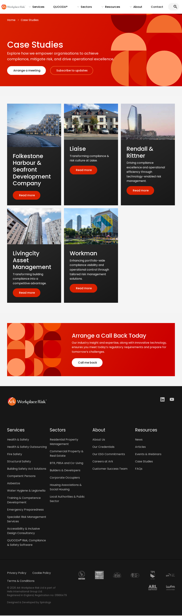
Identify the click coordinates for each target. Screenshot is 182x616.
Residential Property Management (64, 442)
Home (11, 20)
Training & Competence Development (24, 500)
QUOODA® (62, 7)
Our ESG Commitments (108, 455)
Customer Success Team (109, 469)
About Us (98, 440)
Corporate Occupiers (65, 478)
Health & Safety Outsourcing (27, 447)
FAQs (138, 469)
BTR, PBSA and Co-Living (66, 464)
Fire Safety (14, 455)
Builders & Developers (65, 471)
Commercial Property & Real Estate (66, 454)
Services (37, 8)
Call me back (87, 363)
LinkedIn (162, 400)
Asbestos (13, 484)
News (139, 440)
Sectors (84, 8)
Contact (158, 7)
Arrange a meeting (26, 71)
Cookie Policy (41, 573)
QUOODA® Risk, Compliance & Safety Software (26, 543)
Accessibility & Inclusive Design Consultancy (23, 531)
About (135, 8)
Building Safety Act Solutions (26, 469)
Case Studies (30, 20)
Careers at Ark (102, 462)
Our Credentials (103, 447)
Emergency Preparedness (25, 510)
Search (174, 7)
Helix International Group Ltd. (24, 592)
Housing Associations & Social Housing (66, 487)
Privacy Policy (16, 573)
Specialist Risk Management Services (26, 519)
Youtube (172, 400)
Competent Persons (21, 476)
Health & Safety (18, 440)
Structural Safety (19, 462)
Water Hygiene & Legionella (26, 491)
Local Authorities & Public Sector (67, 499)
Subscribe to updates (72, 71)
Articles (140, 447)
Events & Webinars (148, 455)
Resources (110, 8)
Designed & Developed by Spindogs (29, 603)
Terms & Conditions (20, 581)
